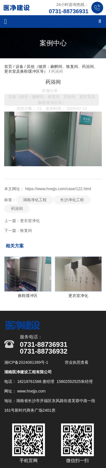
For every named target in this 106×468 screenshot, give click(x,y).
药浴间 (17, 208)
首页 (8, 66)
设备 (19, 66)
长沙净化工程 (72, 200)
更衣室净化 (30, 220)
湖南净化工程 (35, 200)
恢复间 (26, 230)
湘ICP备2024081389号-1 (26, 362)
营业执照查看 (76, 362)
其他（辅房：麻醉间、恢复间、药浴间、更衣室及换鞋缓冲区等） (51, 99)
